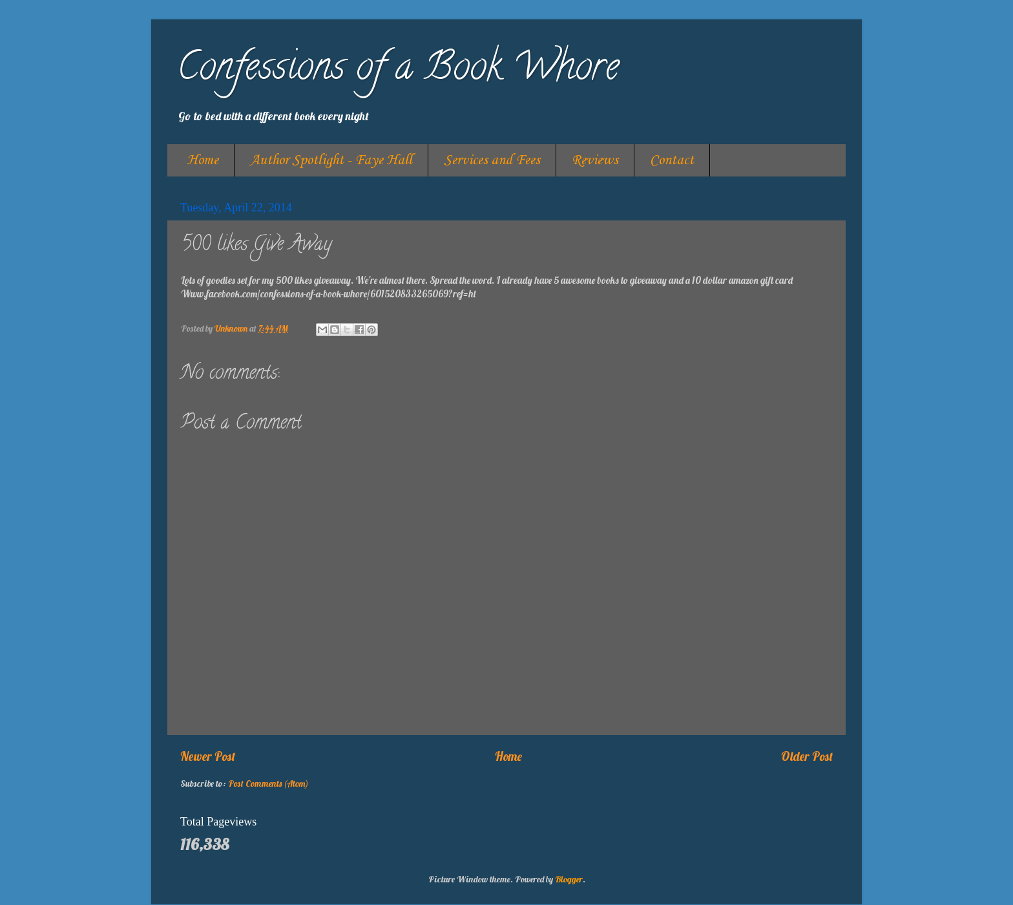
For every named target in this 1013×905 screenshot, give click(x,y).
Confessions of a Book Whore (398, 70)
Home (202, 160)
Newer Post (207, 756)
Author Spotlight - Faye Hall (331, 160)
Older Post (807, 756)
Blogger (569, 878)
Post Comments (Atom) (268, 783)
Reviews (595, 160)
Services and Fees (492, 160)
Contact (672, 160)
